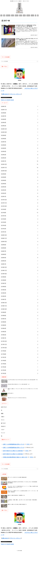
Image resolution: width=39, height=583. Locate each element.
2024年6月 (19, 119)
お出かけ (28, 15)
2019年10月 (19, 274)
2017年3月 (19, 370)
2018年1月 (19, 338)
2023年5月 (19, 148)
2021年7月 (19, 216)
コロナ (12, 15)
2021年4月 (19, 225)
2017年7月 (19, 357)
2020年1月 (19, 264)
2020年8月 (19, 248)
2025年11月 (19, 109)
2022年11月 (19, 167)
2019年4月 (19, 290)
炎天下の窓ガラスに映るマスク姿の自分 (13, 450)
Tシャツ (32, 15)
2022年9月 (19, 174)
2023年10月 (19, 132)
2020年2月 (19, 261)
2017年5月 (19, 364)
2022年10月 (19, 171)
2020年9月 (19, 245)
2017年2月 (19, 373)
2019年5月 (19, 286)
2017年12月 (19, 341)
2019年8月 (19, 280)
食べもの (16, 15)
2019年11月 (19, 270)
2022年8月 (19, 177)
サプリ (21, 15)
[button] (37, 61)
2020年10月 (19, 241)
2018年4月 (19, 328)
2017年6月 (19, 360)
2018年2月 (19, 335)
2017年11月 (19, 344)
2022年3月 (19, 190)
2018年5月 (19, 325)
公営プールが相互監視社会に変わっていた (13, 444)
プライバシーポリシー (15, 94)
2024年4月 (19, 122)
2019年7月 (19, 283)
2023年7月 (19, 142)
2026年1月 (19, 106)
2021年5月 (19, 222)
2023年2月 (19, 158)
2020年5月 (19, 254)
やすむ (28, 444)
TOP (1, 15)
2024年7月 (19, 116)
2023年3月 (19, 155)
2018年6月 (19, 322)
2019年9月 (19, 277)
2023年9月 (19, 135)
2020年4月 (19, 257)
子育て (24, 15)
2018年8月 (19, 315)
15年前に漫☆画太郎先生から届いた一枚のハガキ (15, 457)
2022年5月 (19, 183)
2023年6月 (19, 145)
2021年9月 (19, 209)
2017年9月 (19, 351)
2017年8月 (19, 354)
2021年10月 (19, 206)
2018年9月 (19, 312)
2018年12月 (19, 302)
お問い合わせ (5, 94)
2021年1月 (19, 232)
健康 (4, 15)
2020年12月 (19, 235)
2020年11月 (19, 238)
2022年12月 (19, 164)
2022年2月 (19, 193)
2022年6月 (19, 180)
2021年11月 (19, 203)
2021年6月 (19, 219)
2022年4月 (19, 187)
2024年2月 (19, 126)
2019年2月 (19, 296)
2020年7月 (19, 251)
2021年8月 (19, 212)
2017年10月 (19, 348)
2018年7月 (19, 319)
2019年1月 (19, 299)
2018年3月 (19, 331)
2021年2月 (19, 228)
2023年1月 (19, 161)
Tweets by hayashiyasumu (7, 99)
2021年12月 (19, 200)
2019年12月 (19, 267)
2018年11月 (19, 306)
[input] (19, 61)
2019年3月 (19, 293)
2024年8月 (19, 113)
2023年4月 (19, 151)
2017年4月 (19, 367)
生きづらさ (8, 15)
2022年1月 (19, 196)
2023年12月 (19, 129)
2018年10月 (19, 309)
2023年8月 (19, 138)
